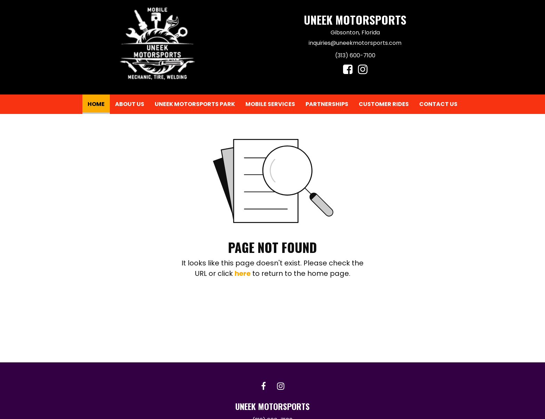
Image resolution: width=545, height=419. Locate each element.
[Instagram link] (280, 386)
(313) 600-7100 (355, 55)
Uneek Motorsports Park (195, 104)
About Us (129, 104)
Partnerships (327, 104)
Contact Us (438, 104)
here (243, 273)
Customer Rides (384, 104)
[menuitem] (96, 104)
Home (99, 102)
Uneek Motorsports (355, 19)
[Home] (157, 43)
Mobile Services (270, 104)
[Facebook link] (263, 386)
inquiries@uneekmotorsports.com (355, 43)
